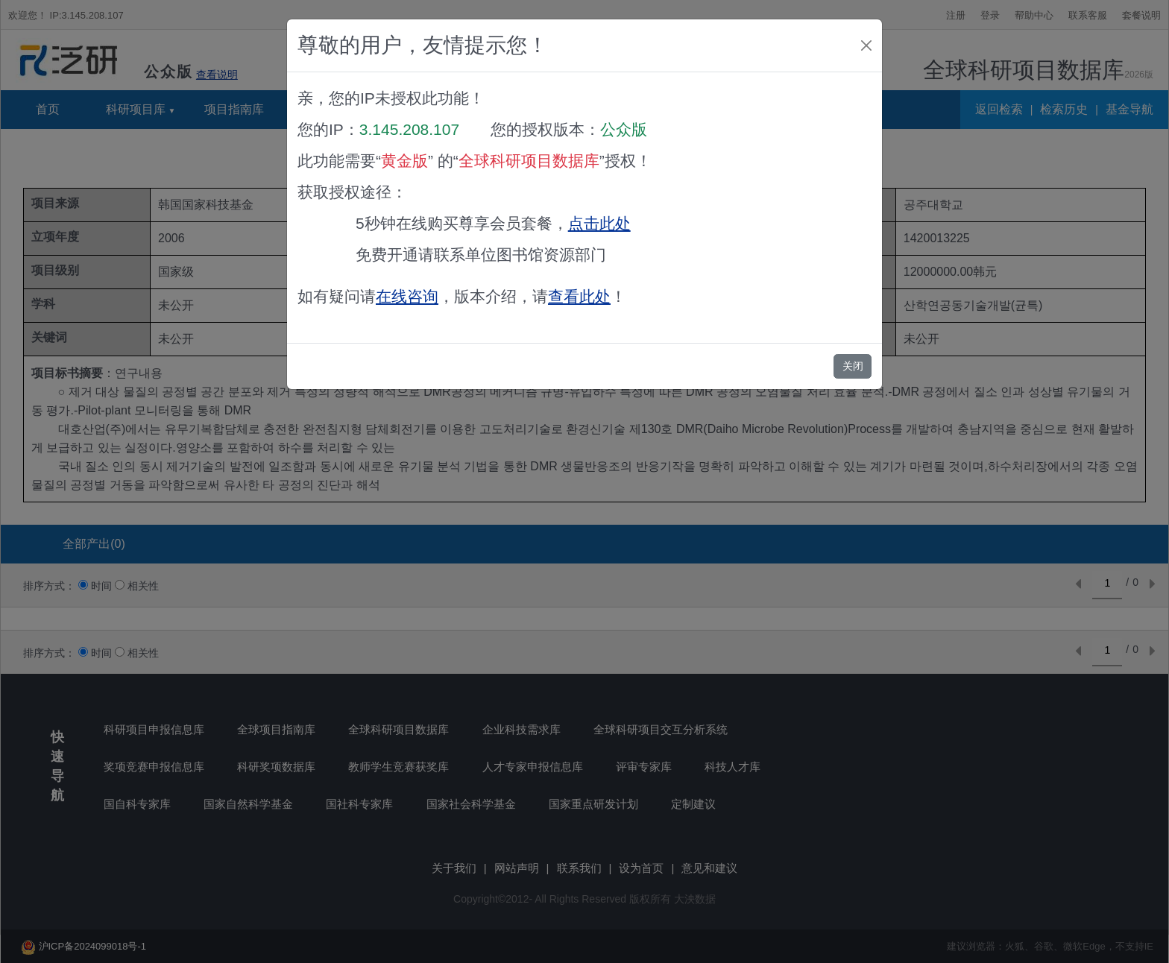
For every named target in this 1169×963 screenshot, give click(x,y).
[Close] (866, 45)
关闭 (852, 366)
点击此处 (599, 223)
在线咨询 (407, 296)
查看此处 (579, 296)
